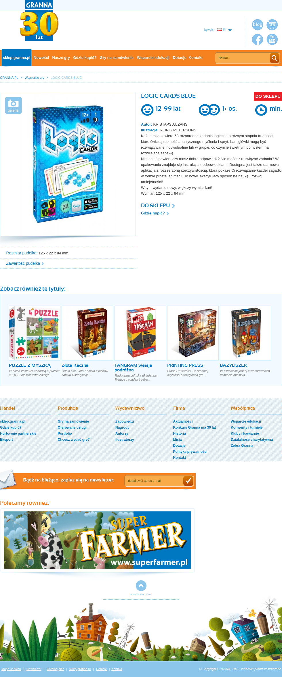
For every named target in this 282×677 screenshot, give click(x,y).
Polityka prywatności (190, 452)
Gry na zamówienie (117, 57)
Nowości (41, 57)
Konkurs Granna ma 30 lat (194, 427)
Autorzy (121, 433)
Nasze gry (61, 57)
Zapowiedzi (124, 421)
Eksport (6, 440)
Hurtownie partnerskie (18, 433)
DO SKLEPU (268, 96)
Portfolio (65, 433)
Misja (177, 440)
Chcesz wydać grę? (74, 440)
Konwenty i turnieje (247, 427)
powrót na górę (140, 594)
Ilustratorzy (124, 440)
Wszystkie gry (34, 77)
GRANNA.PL (9, 77)
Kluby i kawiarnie (245, 433)
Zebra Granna (242, 446)
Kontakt (195, 57)
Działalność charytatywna (252, 440)
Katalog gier (55, 669)
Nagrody (122, 427)
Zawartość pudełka (23, 263)
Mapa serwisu (11, 669)
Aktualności (183, 421)
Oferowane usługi (72, 427)
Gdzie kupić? (84, 57)
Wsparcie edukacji (153, 57)
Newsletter (33, 669)
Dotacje (179, 57)
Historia (179, 433)
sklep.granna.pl (16, 57)
